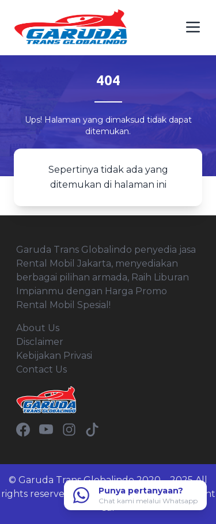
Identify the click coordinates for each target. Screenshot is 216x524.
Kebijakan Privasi (54, 355)
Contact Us (41, 369)
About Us (37, 327)
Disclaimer (39, 341)
